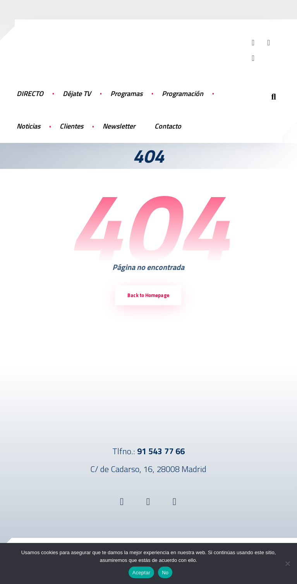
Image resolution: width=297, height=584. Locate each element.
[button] (253, 42)
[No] (287, 563)
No (165, 572)
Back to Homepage (148, 295)
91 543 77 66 (161, 451)
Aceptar (141, 572)
